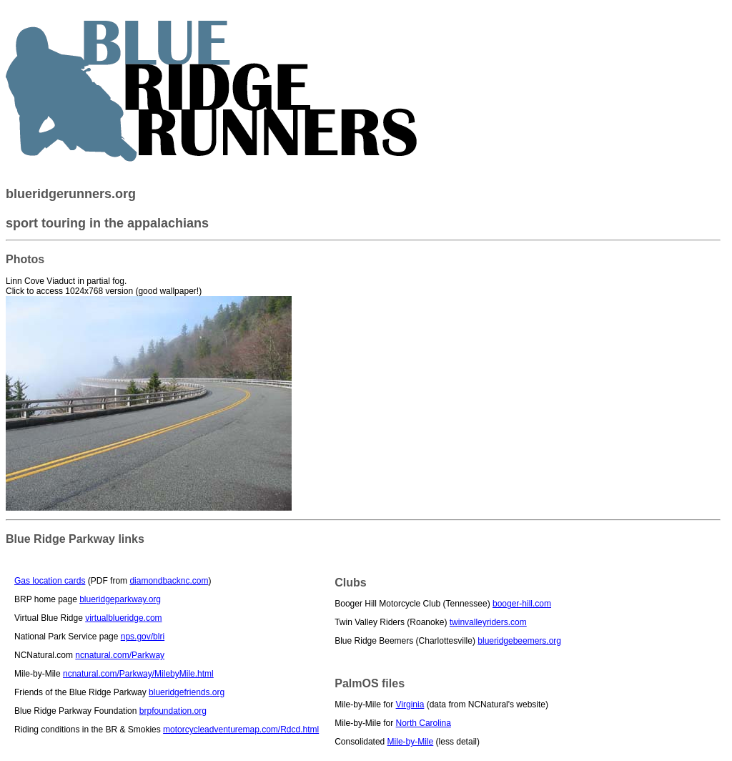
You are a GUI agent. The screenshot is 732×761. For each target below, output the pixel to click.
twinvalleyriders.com (488, 622)
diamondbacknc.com (168, 581)
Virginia (410, 704)
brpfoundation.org (173, 711)
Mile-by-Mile (410, 742)
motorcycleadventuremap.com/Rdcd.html (241, 730)
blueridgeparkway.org (120, 599)
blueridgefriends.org (186, 692)
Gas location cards (49, 581)
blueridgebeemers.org (519, 641)
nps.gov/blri (142, 637)
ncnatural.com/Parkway (119, 655)
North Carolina (423, 723)
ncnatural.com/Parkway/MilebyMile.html (138, 674)
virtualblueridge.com (123, 618)
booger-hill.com (522, 604)
